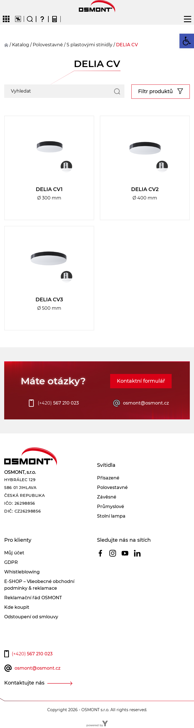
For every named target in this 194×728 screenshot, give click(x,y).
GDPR (11, 562)
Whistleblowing (22, 572)
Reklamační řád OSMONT (33, 597)
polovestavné (48, 44)
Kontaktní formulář (141, 381)
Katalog (20, 44)
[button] (186, 41)
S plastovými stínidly (89, 44)
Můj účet (14, 552)
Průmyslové (110, 506)
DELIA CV (127, 44)
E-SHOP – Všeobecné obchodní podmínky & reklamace (39, 585)
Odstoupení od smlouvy (31, 616)
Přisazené (108, 478)
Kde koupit (16, 607)
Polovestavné (112, 487)
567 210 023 (58, 403)
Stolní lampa (111, 516)
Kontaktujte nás (24, 683)
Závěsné (106, 497)
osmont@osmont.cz (146, 403)
